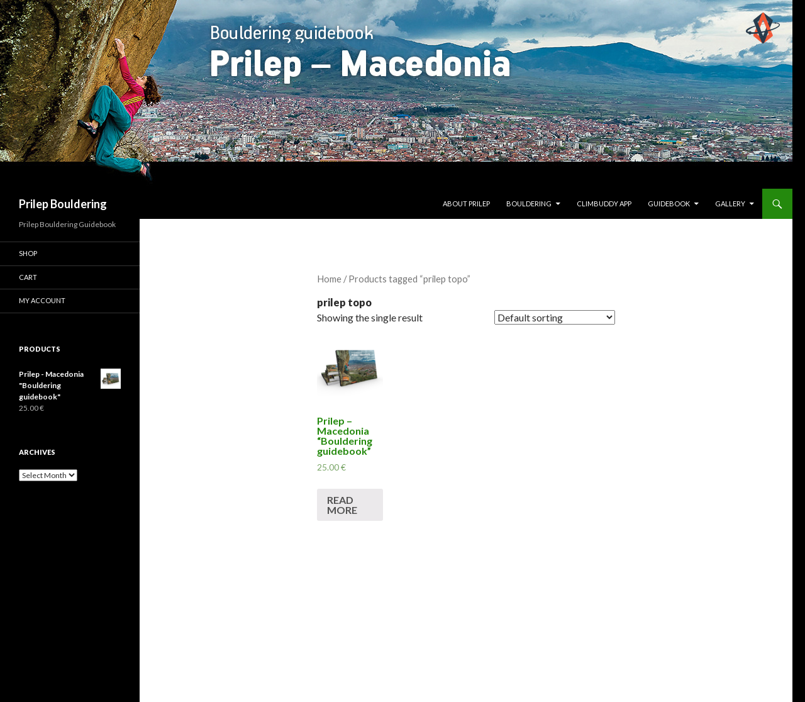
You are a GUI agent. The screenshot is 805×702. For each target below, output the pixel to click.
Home (329, 278)
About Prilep (466, 203)
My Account (42, 300)
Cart (28, 277)
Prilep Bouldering (63, 204)
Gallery (730, 203)
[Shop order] (554, 317)
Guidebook (669, 203)
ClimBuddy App (604, 203)
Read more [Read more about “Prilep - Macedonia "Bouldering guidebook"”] (342, 505)
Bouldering (529, 203)
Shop (28, 253)
